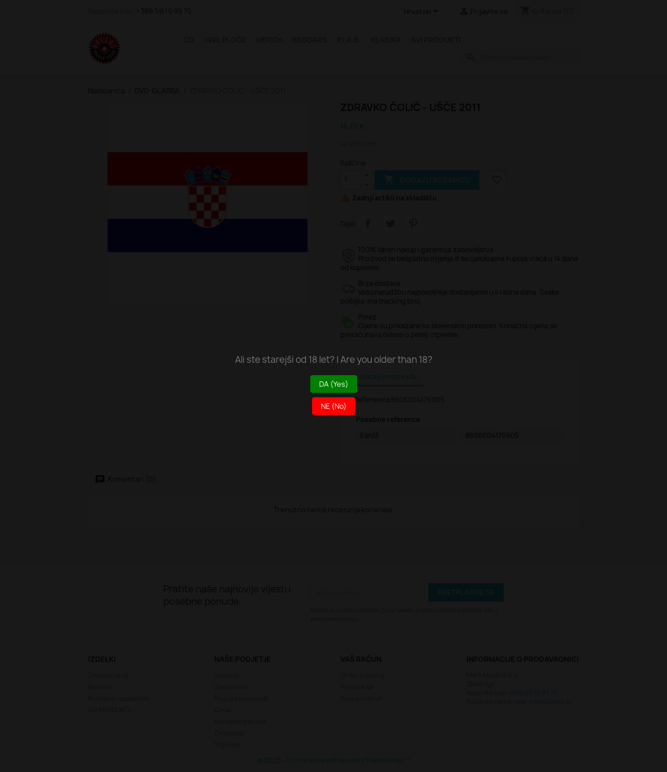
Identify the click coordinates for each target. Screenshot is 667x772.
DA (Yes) (333, 384)
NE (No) (334, 406)
